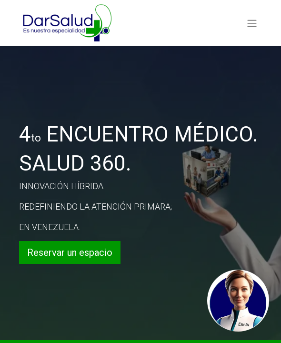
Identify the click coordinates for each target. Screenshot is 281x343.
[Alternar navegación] (252, 22)
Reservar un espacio (69, 252)
